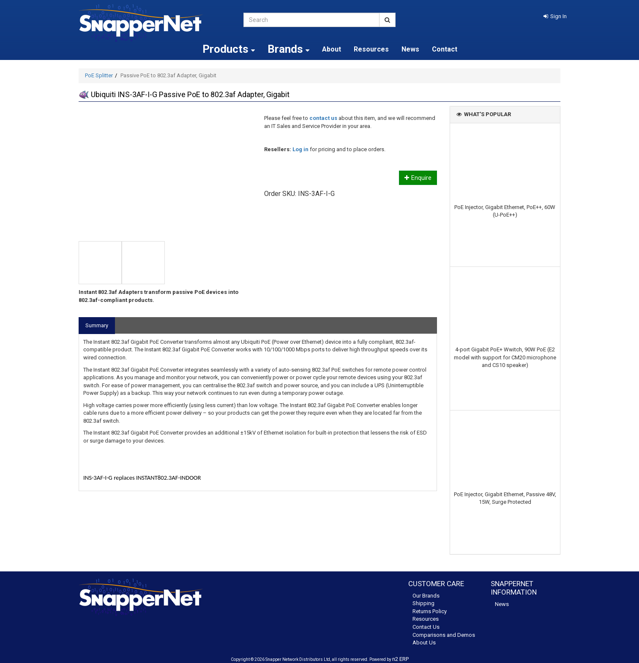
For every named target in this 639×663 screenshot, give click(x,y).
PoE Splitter (99, 75)
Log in (300, 149)
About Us (424, 642)
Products (228, 49)
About (331, 49)
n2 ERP (400, 659)
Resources (371, 49)
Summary (96, 325)
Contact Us (426, 627)
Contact (444, 49)
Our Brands (426, 595)
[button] (555, 16)
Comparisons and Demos (443, 635)
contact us (323, 118)
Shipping (423, 603)
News (410, 49)
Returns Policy (429, 611)
